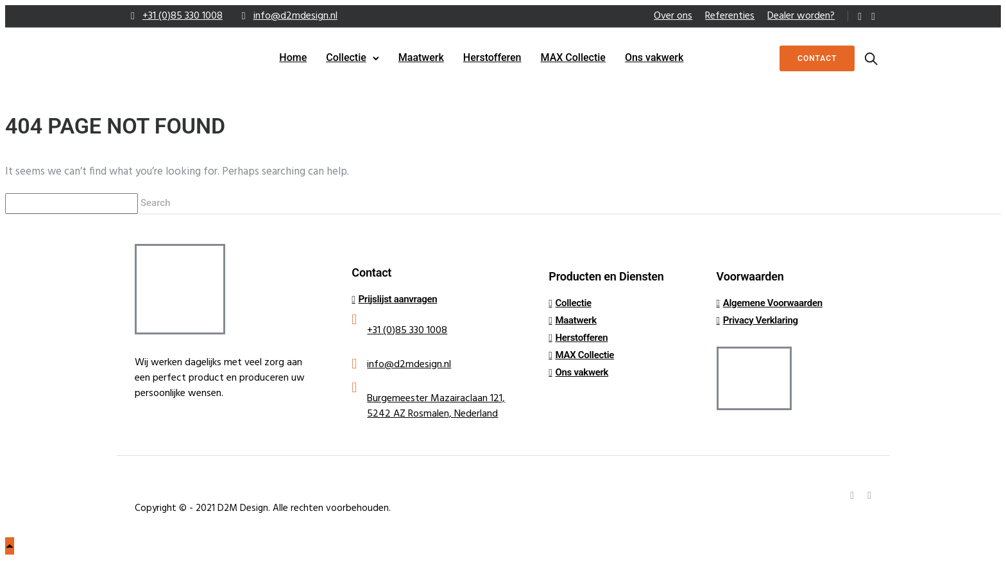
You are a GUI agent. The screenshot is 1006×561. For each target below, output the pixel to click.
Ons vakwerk (654, 57)
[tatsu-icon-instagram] (873, 16)
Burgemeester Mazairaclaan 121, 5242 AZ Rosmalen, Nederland (436, 406)
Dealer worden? (801, 16)
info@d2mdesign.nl (295, 16)
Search (157, 203)
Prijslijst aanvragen (398, 299)
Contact (814, 58)
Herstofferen (492, 57)
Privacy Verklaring (760, 320)
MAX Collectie (573, 57)
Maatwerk (421, 57)
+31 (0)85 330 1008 (182, 16)
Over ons (673, 16)
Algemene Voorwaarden (773, 303)
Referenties (729, 16)
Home (293, 57)
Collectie (346, 57)
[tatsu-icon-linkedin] (860, 16)
